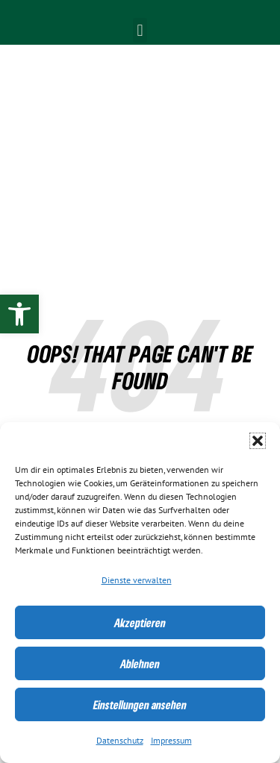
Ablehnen (140, 663)
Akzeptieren (140, 622)
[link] (19, 314)
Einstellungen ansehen (140, 704)
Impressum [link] (171, 740)
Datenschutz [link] (119, 740)
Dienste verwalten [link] (137, 580)
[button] (257, 440)
